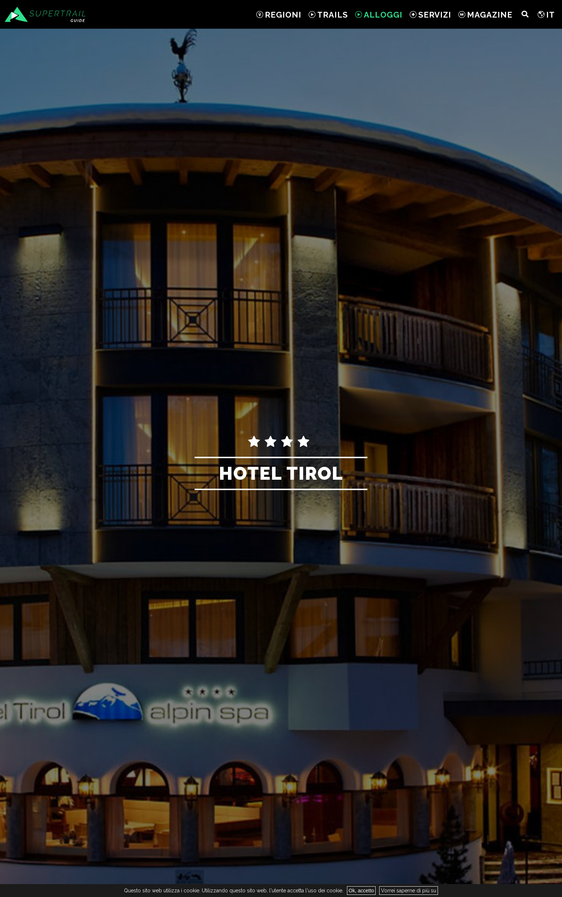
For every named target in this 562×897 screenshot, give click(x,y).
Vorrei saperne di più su (408, 890)
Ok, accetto (361, 890)
